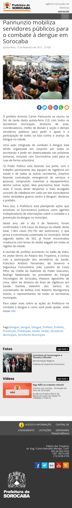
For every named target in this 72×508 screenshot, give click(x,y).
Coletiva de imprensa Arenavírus (49, 364)
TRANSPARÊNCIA (60, 433)
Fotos (36, 348)
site (13, 311)
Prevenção (9, 331)
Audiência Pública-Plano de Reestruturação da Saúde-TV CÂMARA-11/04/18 (46, 395)
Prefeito (48, 327)
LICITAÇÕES (45, 430)
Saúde (36, 331)
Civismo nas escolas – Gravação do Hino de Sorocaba (50, 389)
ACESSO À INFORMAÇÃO (34, 424)
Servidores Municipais (31, 335)
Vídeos (36, 378)
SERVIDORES (62, 430)
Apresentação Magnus (44, 360)
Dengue (14, 327)
